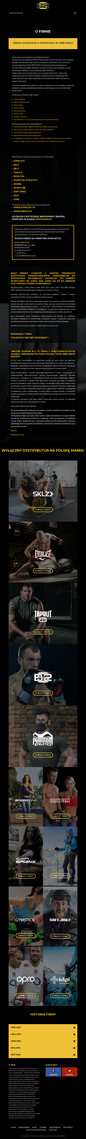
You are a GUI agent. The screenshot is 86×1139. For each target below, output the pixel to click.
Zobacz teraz (43, 486)
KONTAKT (53, 1130)
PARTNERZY (68, 1127)
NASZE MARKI (24, 1127)
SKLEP (34, 1127)
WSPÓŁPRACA (54, 1127)
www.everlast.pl (25, 207)
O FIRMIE (43, 1127)
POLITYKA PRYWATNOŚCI (36, 1130)
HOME (13, 1127)
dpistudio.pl (61, 1136)
